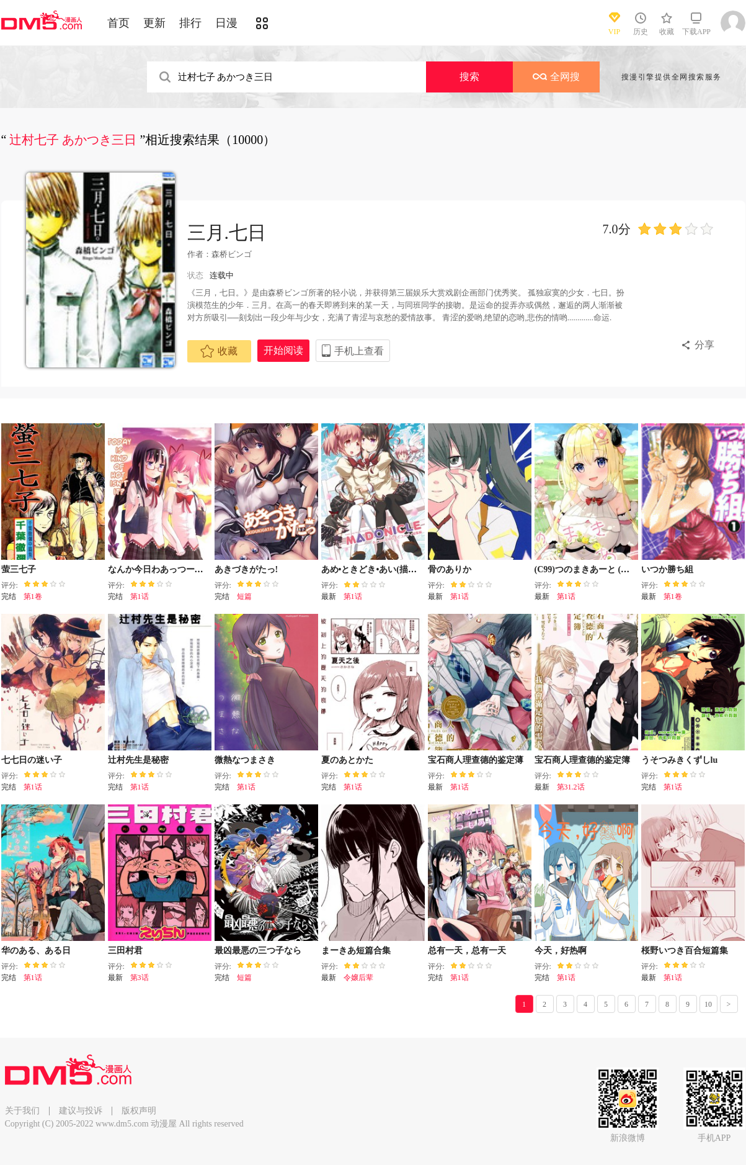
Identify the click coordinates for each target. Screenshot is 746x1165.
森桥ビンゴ (231, 254)
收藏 (219, 351)
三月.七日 (227, 232)
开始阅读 (283, 350)
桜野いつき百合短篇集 (684, 950)
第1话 (139, 596)
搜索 (469, 76)
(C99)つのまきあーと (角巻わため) (601, 569)
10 (708, 1004)
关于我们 (22, 1110)
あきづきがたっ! (246, 569)
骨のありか (449, 569)
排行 (190, 23)
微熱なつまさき (245, 760)
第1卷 (33, 596)
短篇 (244, 596)
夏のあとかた (347, 760)
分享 (704, 345)
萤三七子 (18, 569)
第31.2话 (571, 787)
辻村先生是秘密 (138, 760)
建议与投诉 (80, 1110)
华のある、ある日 (36, 950)
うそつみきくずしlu (679, 760)
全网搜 (556, 76)
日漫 (226, 23)
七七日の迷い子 (31, 760)
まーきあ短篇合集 (356, 950)
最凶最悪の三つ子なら (258, 950)
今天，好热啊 (561, 950)
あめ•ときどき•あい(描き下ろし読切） (395, 569)
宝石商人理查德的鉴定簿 (582, 760)
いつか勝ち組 (667, 569)
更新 (154, 23)
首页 (118, 23)
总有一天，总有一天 (467, 950)
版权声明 (139, 1110)
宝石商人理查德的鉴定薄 (475, 760)
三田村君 (125, 950)
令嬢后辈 (358, 977)
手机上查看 (359, 351)
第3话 (139, 977)
